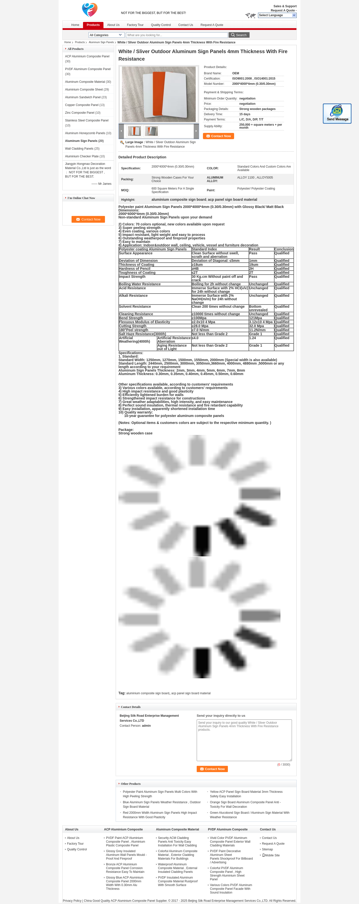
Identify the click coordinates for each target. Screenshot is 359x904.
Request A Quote (283, 10)
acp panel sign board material (190, 693)
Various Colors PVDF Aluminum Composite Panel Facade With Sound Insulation (231, 888)
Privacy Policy (72, 901)
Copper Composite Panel (81, 105)
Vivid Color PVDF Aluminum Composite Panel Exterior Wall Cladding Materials (230, 841)
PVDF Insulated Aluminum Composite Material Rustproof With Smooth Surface (178, 881)
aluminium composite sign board (147, 693)
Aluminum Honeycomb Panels (85, 133)
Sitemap (267, 849)
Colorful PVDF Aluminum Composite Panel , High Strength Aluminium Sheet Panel (227, 873)
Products (93, 25)
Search (241, 35)
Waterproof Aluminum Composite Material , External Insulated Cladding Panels (177, 868)
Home (75, 25)
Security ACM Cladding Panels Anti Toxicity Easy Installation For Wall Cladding (177, 841)
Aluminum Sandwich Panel (83, 97)
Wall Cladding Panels (79, 148)
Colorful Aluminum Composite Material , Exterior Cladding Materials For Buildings (177, 854)
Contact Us (185, 25)
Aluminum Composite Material (85, 82)
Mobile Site (271, 855)
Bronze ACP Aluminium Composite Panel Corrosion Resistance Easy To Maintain (125, 868)
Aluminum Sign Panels (101, 42)
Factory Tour (135, 25)
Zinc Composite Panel (79, 112)
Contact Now (221, 136)
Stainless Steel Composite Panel (86, 120)
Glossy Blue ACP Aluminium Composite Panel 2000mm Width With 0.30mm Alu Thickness (124, 883)
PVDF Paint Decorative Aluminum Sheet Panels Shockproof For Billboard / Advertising (231, 856)
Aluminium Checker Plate (82, 156)
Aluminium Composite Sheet (84, 89)
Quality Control (161, 25)
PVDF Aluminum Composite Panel (88, 69)
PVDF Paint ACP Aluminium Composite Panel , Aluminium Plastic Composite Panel (125, 841)
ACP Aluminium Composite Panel (87, 56)
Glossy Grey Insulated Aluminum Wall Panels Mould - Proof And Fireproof (126, 854)
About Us (113, 25)
